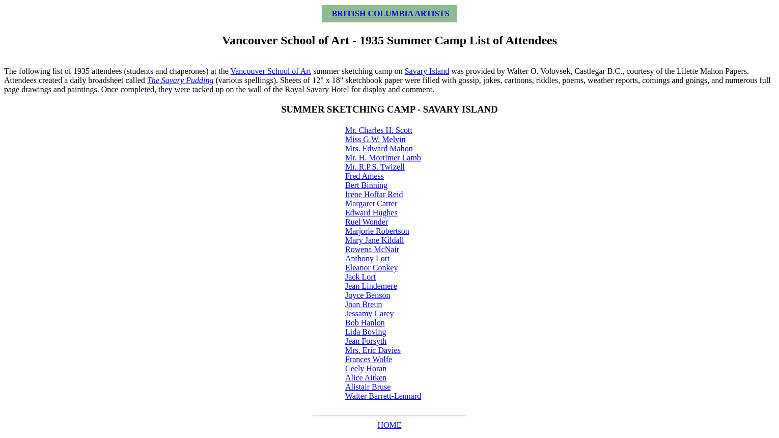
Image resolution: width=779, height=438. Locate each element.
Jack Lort (360, 276)
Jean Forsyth (365, 341)
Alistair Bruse (368, 386)
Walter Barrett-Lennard (383, 396)
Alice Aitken (365, 377)
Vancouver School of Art (270, 71)
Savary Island (427, 71)
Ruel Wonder (366, 221)
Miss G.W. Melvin (375, 139)
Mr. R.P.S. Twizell (375, 166)
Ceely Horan (365, 368)
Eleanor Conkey (371, 267)
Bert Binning (366, 185)
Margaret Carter (371, 203)
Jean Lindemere (371, 286)
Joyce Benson (367, 295)
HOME (389, 425)
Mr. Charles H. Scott (378, 130)
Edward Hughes (371, 212)
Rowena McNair (372, 249)
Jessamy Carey (369, 313)
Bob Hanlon (365, 322)
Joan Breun (363, 304)
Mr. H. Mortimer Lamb (383, 157)
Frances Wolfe (368, 359)
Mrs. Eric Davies (373, 350)
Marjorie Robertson (377, 231)
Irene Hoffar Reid (374, 194)
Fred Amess (364, 176)
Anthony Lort (367, 258)
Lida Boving (365, 331)
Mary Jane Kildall (374, 240)
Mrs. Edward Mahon (379, 148)
